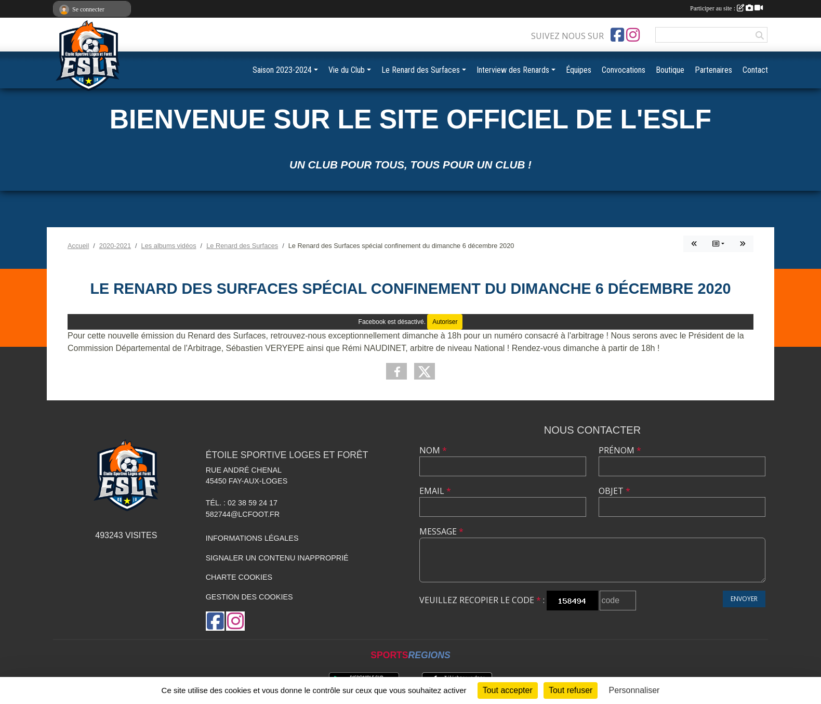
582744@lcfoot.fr (243, 514)
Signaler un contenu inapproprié (277, 558)
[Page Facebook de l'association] (617, 35)
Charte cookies (239, 577)
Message (441, 531)
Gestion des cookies (249, 597)
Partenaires (713, 70)
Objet (614, 491)
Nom (433, 450)
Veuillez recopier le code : (482, 600)
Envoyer (744, 598)
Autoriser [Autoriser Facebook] (444, 321)
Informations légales (252, 538)
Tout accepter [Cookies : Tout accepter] (508, 690)
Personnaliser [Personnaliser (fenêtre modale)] (634, 690)
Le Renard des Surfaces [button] (420, 70)
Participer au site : (726, 8)
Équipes (578, 70)
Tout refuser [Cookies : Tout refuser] (570, 690)
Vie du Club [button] (346, 70)
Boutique (670, 70)
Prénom (620, 450)
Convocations (623, 70)
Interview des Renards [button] (512, 70)
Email (435, 491)
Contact (755, 70)
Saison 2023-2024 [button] (282, 70)
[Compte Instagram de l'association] (633, 35)
